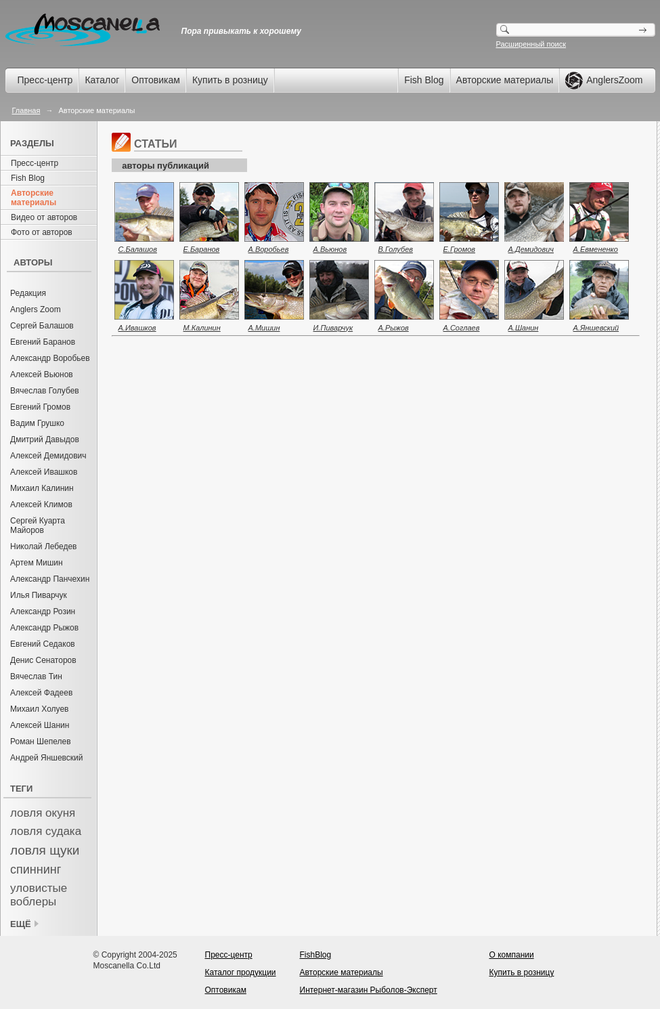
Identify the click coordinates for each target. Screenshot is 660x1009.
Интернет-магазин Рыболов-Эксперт (368, 990)
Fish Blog (423, 79)
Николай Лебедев (43, 546)
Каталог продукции (240, 972)
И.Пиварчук (333, 328)
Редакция (28, 293)
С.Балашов (137, 249)
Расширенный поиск (531, 44)
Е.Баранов (201, 249)
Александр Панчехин (49, 579)
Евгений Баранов (42, 342)
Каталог (102, 79)
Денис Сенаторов (43, 660)
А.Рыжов (393, 328)
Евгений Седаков (42, 644)
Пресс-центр (45, 79)
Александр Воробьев (50, 358)
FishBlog (316, 955)
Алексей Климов (41, 504)
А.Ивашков (137, 328)
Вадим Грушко (37, 423)
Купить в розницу (230, 79)
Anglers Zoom (35, 309)
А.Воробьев (268, 249)
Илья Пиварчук (38, 595)
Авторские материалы (505, 79)
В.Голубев (396, 249)
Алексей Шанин (39, 725)
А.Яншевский (596, 328)
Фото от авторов (41, 232)
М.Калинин (202, 328)
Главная (26, 110)
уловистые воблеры (38, 895)
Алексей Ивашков (43, 472)
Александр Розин (42, 611)
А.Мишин (264, 328)
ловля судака (45, 831)
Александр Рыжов (44, 627)
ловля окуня (42, 813)
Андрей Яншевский (46, 758)
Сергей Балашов (42, 325)
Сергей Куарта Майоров (37, 525)
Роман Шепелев (40, 741)
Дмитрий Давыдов (44, 439)
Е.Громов (459, 249)
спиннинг (35, 869)
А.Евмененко (595, 249)
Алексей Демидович (48, 455)
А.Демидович (531, 249)
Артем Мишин (36, 562)
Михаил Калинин (42, 488)
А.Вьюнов (330, 249)
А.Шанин (523, 328)
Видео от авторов (44, 217)
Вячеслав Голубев (44, 390)
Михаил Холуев (39, 709)
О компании (511, 955)
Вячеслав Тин (36, 676)
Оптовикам (155, 79)
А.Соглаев (461, 328)
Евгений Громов (40, 407)
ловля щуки (44, 850)
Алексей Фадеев (41, 692)
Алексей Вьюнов (41, 374)
